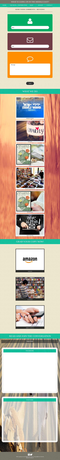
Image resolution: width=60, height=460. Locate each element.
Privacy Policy (30, 457)
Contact (49, 5)
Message (30, 69)
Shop (31, 5)
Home (4, 5)
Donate (40, 5)
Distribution (22, 5)
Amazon (30, 271)
